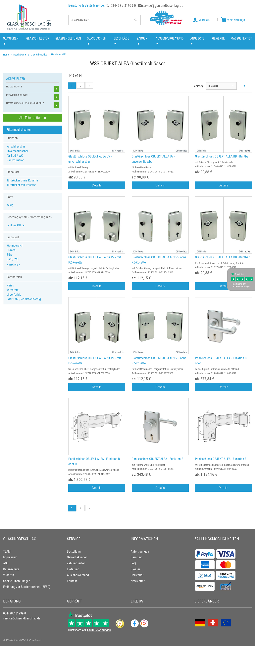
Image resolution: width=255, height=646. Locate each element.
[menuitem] (6, 54)
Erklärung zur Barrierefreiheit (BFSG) (26, 587)
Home (6, 54)
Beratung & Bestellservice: (86, 5)
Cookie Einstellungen (16, 581)
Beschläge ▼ (20, 54)
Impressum (10, 557)
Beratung (136, 557)
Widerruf (8, 575)
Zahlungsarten (76, 563)
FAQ (133, 563)
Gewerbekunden (77, 557)
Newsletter (138, 581)
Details (96, 185)
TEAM (7, 551)
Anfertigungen (140, 551)
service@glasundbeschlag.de (162, 5)
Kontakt (72, 581)
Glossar (135, 569)
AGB (6, 563)
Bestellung (74, 551)
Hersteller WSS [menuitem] (59, 54)
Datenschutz (11, 569)
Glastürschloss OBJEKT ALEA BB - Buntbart (222, 156)
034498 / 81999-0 (123, 5)
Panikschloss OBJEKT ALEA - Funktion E (157, 459)
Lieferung (73, 569)
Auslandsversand (78, 575)
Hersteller (137, 575)
